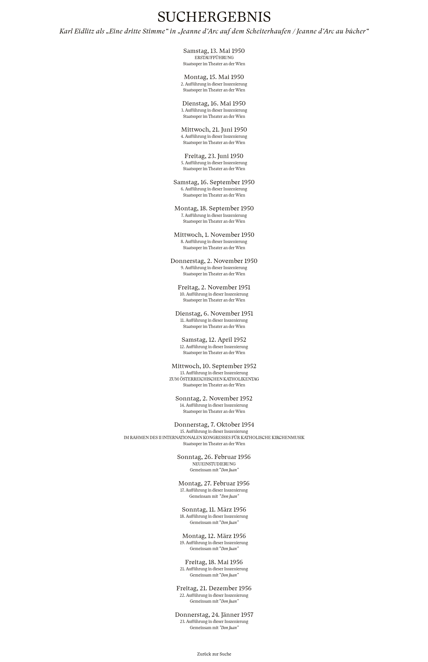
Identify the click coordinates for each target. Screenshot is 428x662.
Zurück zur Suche (214, 654)
